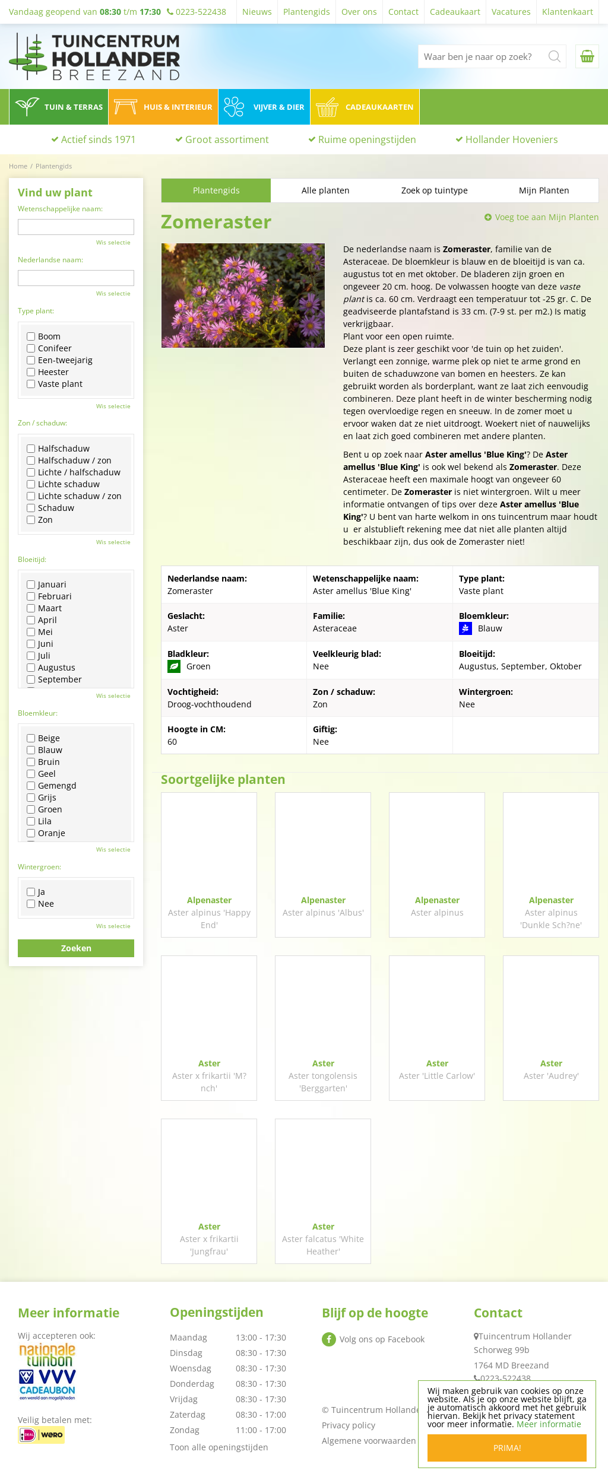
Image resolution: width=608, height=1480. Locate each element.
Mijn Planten (544, 190)
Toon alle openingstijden (219, 1447)
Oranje (46, 833)
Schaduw (50, 508)
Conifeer (49, 348)
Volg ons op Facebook (382, 1339)
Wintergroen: (39, 867)
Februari (49, 596)
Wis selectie (113, 242)
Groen (44, 809)
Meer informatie (549, 1424)
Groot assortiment (227, 139)
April (42, 620)
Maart (44, 608)
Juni (40, 644)
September (54, 679)
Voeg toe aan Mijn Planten (547, 217)
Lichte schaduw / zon (74, 496)
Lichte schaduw (63, 484)
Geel (41, 774)
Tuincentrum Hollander (525, 1336)
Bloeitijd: (32, 559)
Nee (40, 904)
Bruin (43, 762)
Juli (38, 656)
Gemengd (52, 786)
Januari (46, 584)
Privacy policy (348, 1425)
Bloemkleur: (38, 713)
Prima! (507, 1447)
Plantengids (216, 190)
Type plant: (36, 311)
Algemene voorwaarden (369, 1440)
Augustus (51, 667)
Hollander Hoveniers (512, 139)
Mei (40, 632)
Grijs (41, 797)
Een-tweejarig (60, 360)
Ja (36, 892)
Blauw (44, 750)
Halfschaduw (58, 448)
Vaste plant (55, 384)
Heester (48, 372)
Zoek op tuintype (434, 190)
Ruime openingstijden (367, 139)
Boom (44, 336)
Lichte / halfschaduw (74, 472)
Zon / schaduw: (42, 423)
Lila (39, 821)
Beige (43, 738)
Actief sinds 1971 (98, 139)
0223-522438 (505, 1378)
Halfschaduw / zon (69, 460)
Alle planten (326, 190)
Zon (40, 520)
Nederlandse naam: (50, 260)
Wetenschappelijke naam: (60, 209)
